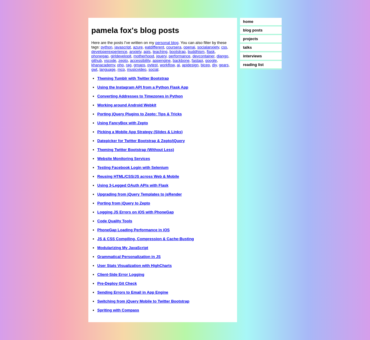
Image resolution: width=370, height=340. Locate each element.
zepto (123, 60)
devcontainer (203, 56)
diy (214, 65)
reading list (253, 64)
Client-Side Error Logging (120, 274)
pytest (152, 65)
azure (138, 47)
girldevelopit (121, 56)
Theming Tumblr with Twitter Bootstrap (133, 78)
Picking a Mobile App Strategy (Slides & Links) (140, 132)
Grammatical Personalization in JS (129, 256)
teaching (160, 51)
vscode (110, 60)
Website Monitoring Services (123, 158)
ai (178, 65)
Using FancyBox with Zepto (122, 123)
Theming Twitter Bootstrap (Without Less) (135, 149)
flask (211, 51)
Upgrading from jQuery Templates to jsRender (139, 194)
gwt (94, 69)
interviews (252, 56)
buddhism (196, 51)
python (106, 47)
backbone (181, 60)
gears (224, 65)
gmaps (139, 65)
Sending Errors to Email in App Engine (132, 292)
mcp (121, 69)
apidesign (190, 65)
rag (128, 65)
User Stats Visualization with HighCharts (134, 265)
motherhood (144, 56)
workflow (167, 65)
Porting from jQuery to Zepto (123, 203)
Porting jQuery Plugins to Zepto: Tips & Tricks (139, 114)
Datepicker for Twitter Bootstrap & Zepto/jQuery (141, 140)
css (224, 47)
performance (179, 56)
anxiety (135, 51)
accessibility (140, 60)
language (107, 69)
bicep (205, 65)
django (222, 56)
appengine (162, 60)
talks (247, 47)
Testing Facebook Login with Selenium (133, 167)
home (248, 21)
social (153, 69)
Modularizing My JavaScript (122, 247)
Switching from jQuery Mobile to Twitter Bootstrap (143, 301)
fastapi (197, 60)
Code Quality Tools (114, 221)
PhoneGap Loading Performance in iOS (133, 230)
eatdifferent (154, 47)
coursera (173, 47)
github (96, 60)
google (211, 60)
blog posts (253, 30)
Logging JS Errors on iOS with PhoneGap (135, 212)
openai (189, 47)
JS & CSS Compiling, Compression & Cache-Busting (145, 239)
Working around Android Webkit (126, 105)
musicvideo (136, 69)
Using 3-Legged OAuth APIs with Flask (132, 185)
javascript (123, 47)
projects (250, 39)
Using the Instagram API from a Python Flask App (142, 87)
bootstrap (178, 51)
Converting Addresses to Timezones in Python (140, 96)
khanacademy (103, 65)
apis (146, 51)
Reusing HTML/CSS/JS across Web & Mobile (138, 176)
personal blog (166, 42)
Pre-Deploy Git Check (117, 283)
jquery (161, 56)
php (120, 65)
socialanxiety (208, 47)
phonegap (100, 56)
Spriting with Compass (118, 310)
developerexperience (109, 51)
